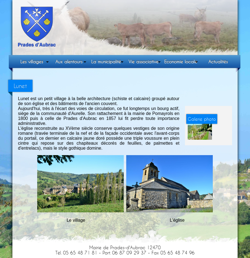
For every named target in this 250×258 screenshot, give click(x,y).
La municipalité (106, 61)
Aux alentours (68, 61)
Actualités (218, 61)
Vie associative (143, 61)
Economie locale (180, 61)
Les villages (31, 61)
